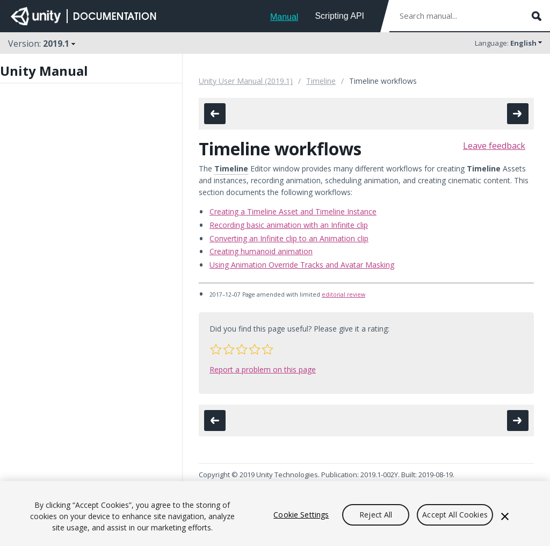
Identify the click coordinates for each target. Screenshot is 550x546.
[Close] (504, 516)
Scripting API (339, 15)
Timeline (321, 81)
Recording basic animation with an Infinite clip (288, 225)
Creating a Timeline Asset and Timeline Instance (293, 211)
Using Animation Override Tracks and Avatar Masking (301, 265)
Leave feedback (494, 146)
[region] (275, 513)
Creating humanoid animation (261, 251)
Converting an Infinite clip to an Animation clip (288, 238)
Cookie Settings (301, 514)
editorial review (343, 294)
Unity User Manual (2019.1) (246, 81)
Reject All (375, 514)
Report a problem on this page (262, 369)
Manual (284, 16)
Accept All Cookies (455, 514)
